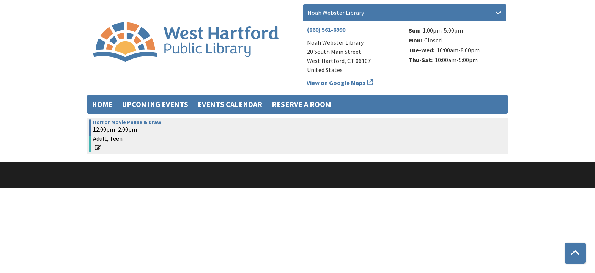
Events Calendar (230, 104)
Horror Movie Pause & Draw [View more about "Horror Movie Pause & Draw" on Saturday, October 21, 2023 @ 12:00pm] (127, 122)
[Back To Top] (575, 253)
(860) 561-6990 (326, 29)
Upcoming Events (155, 104)
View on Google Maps (336, 82)
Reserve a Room (301, 104)
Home (102, 104)
